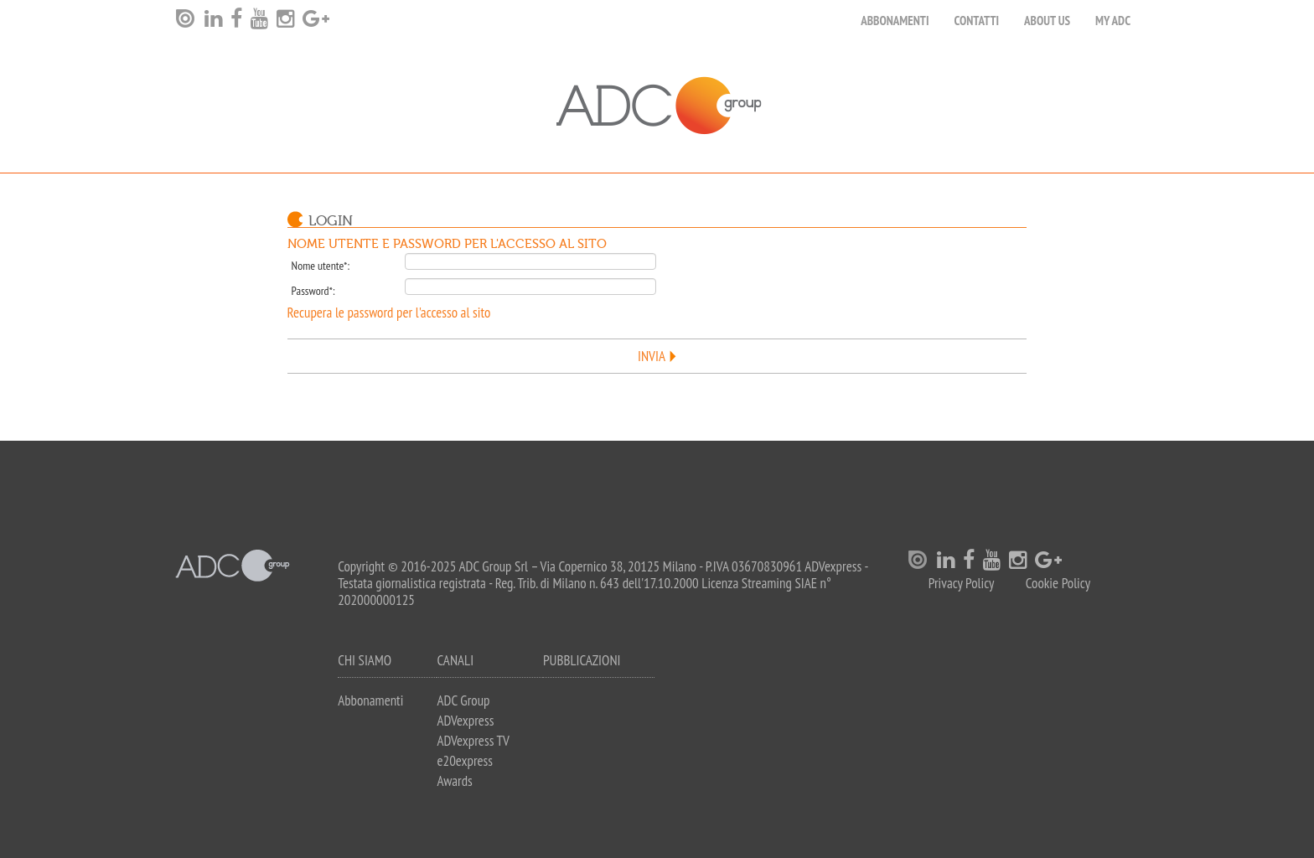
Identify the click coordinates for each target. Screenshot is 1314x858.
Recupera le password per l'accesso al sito (389, 312)
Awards (454, 781)
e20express (465, 761)
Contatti (977, 20)
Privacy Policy (962, 583)
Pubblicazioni (582, 660)
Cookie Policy (1058, 583)
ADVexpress (465, 720)
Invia (651, 356)
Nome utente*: (321, 265)
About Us (1047, 20)
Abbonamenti (895, 20)
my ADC (1112, 20)
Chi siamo (364, 660)
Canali (455, 660)
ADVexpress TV (473, 740)
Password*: (313, 290)
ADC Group (463, 700)
